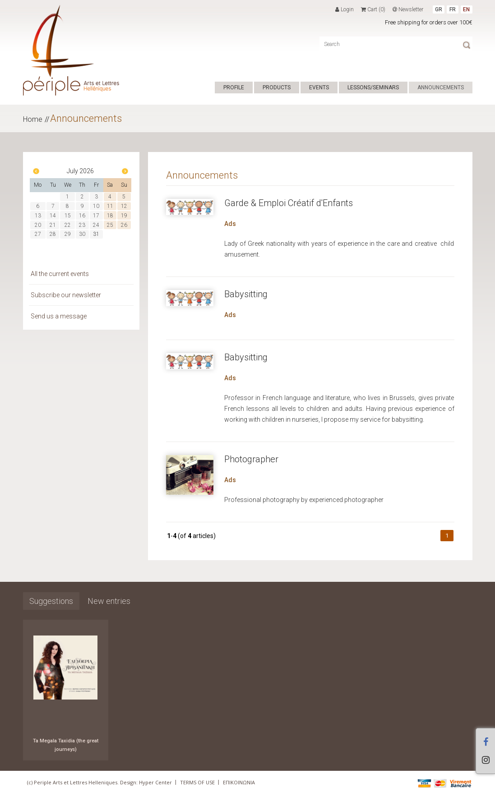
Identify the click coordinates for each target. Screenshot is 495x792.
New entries (109, 601)
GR (438, 9)
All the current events (60, 273)
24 (96, 225)
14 (53, 215)
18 (110, 215)
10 (96, 206)
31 (96, 234)
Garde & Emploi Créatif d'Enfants (288, 203)
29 (68, 234)
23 (82, 225)
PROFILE (233, 87)
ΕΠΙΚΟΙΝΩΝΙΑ (239, 782)
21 (53, 225)
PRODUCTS (277, 87)
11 (110, 206)
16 (82, 215)
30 (82, 234)
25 (110, 225)
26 (124, 225)
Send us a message (59, 316)
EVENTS (319, 87)
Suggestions (51, 601)
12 (124, 206)
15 (68, 215)
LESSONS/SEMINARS (373, 87)
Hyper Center (155, 782)
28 (53, 234)
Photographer (251, 459)
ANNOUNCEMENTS (440, 87)
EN (466, 9)
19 (124, 215)
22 (68, 225)
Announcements (86, 118)
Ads (230, 223)
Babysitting (246, 294)
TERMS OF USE (197, 782)
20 (38, 225)
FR (452, 9)
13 (38, 215)
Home (32, 119)
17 (96, 215)
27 (38, 234)
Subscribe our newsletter (66, 295)
